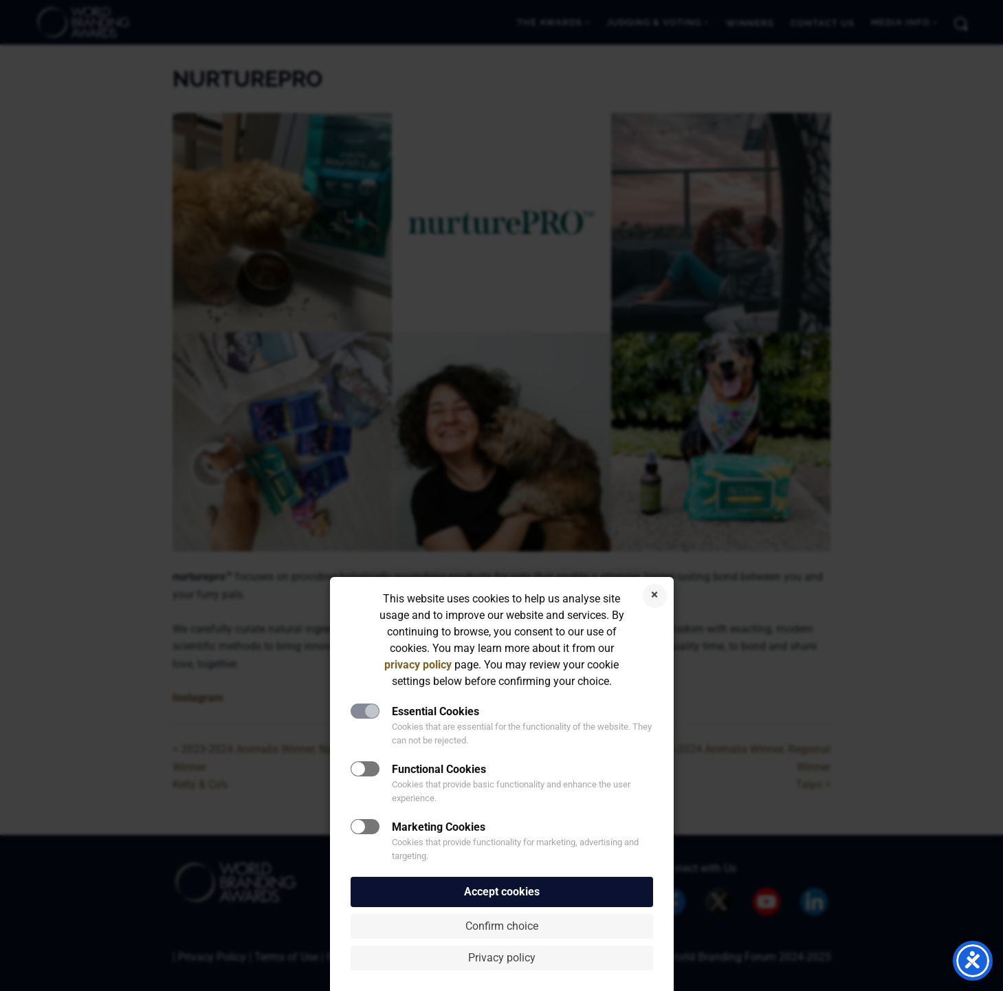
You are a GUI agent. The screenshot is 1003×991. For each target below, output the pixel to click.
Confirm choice (501, 926)
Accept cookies (502, 891)
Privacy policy (502, 957)
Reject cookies (655, 596)
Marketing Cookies (438, 827)
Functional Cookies (439, 769)
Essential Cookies (435, 711)
